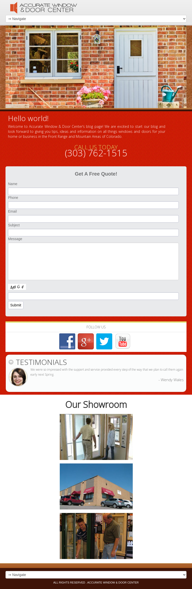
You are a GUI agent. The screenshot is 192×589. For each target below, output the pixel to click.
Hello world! (28, 118)
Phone (13, 198)
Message (15, 239)
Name (12, 184)
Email (12, 211)
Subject (14, 225)
